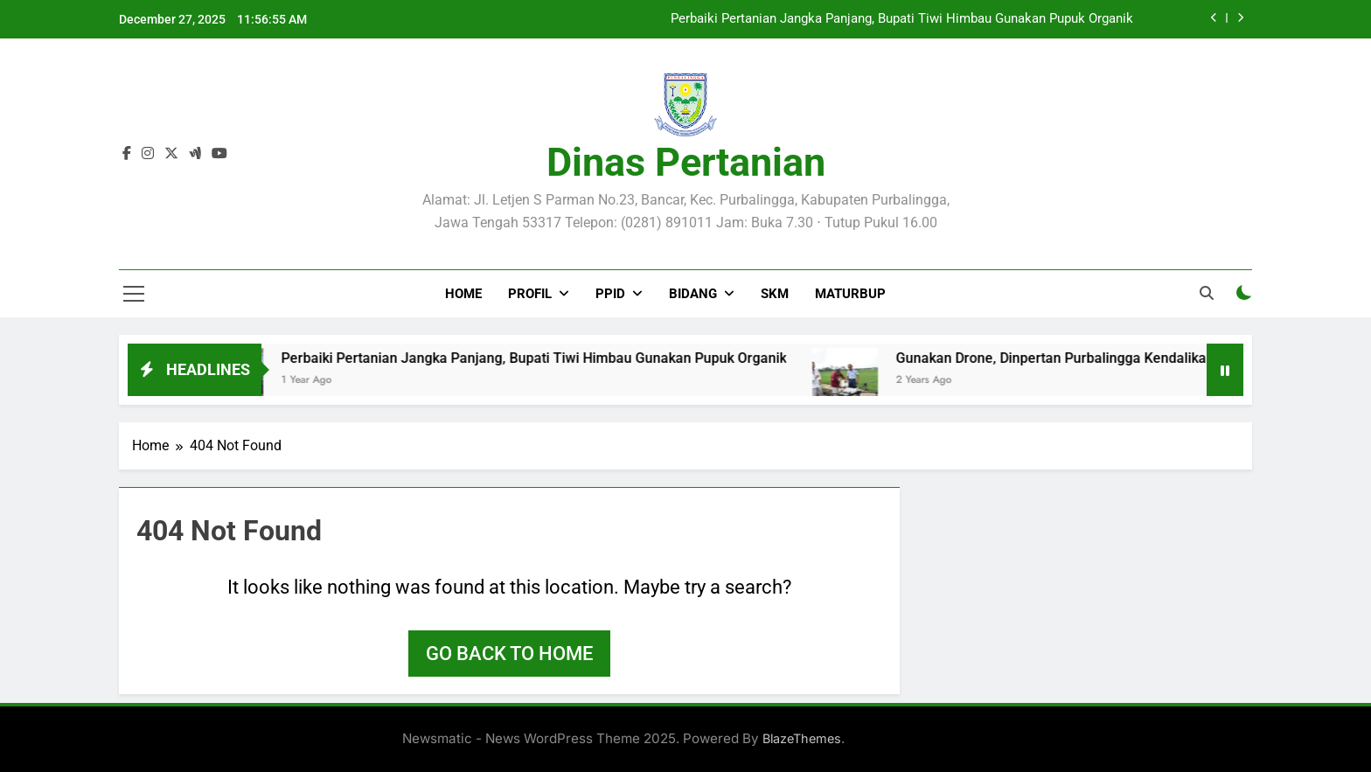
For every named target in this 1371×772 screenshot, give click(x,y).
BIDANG (693, 294)
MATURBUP (850, 294)
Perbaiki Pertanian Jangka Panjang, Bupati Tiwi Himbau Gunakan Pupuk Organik (902, 19)
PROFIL (530, 294)
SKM (775, 294)
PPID (610, 294)
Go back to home (509, 653)
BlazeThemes (801, 738)
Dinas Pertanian (685, 162)
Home (463, 294)
